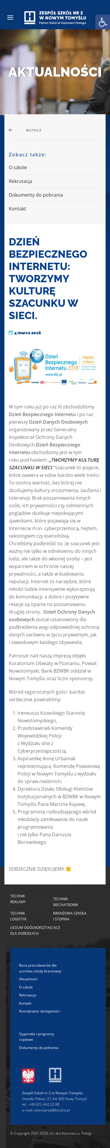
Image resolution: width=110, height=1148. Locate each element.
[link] (102, 22)
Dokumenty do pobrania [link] (36, 195)
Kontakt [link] (17, 208)
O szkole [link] (18, 167)
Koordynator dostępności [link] (39, 1011)
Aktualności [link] (28, 978)
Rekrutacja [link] (20, 181)
